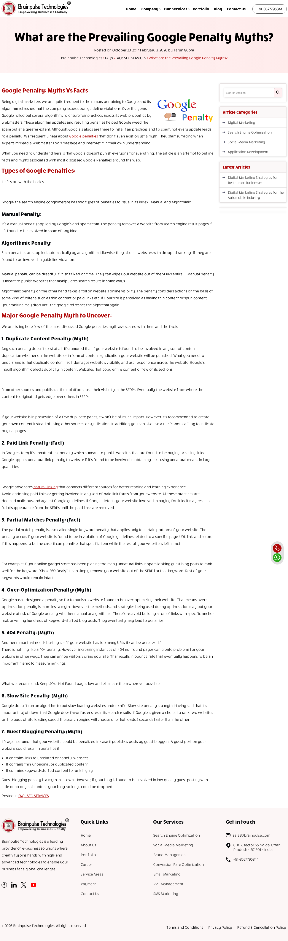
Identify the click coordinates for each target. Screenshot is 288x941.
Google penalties (83, 136)
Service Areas (92, 874)
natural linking (45, 487)
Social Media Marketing (246, 142)
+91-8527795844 (269, 9)
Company (149, 8)
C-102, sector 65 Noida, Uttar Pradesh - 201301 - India (252, 847)
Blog (218, 8)
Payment (88, 884)
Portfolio (201, 8)
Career (86, 864)
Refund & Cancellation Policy (261, 927)
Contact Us (236, 8)
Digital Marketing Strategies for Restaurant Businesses (252, 180)
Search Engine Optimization (249, 132)
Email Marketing (166, 874)
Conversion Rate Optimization (178, 864)
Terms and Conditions (184, 927)
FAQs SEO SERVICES (33, 795)
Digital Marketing (241, 122)
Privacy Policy (220, 927)
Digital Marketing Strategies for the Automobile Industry (255, 195)
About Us (88, 845)
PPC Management (168, 884)
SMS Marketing (165, 893)
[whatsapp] (277, 557)
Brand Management (170, 854)
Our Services (175, 8)
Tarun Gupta (183, 50)
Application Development (248, 152)
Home (131, 8)
